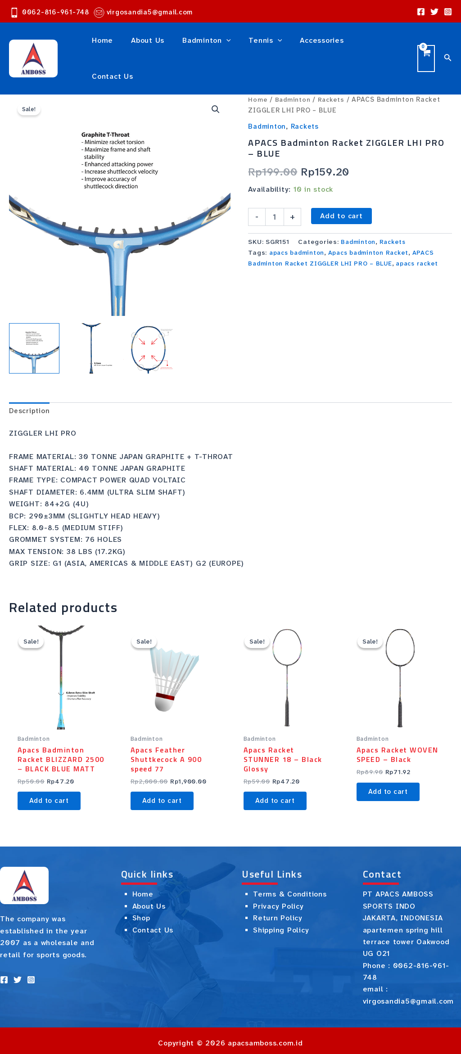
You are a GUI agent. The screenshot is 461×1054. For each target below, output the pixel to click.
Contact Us (153, 925)
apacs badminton (299, 233)
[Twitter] (434, 12)
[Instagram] (448, 12)
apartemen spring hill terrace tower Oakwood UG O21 (406, 937)
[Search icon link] (448, 48)
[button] (215, 90)
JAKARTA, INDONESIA (403, 913)
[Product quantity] (274, 197)
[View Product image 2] (91, 328)
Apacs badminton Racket (376, 233)
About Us (149, 901)
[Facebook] (421, 12)
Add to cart (341, 196)
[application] (217, 49)
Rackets (334, 80)
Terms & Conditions (290, 889)
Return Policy (278, 913)
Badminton (293, 80)
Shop (141, 913)
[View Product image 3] (148, 328)
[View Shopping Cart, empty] (425, 48)
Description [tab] (30, 391)
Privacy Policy (278, 901)
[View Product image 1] (34, 328)
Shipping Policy (281, 925)
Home (257, 80)
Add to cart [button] (52, 793)
